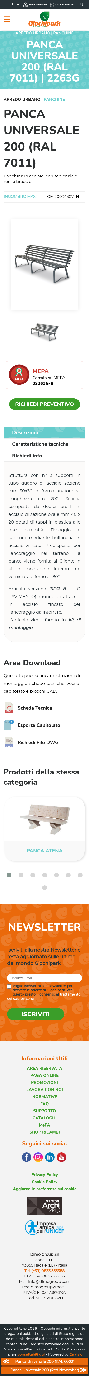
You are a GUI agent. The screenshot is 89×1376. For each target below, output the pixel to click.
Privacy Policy (44, 1175)
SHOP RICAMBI (44, 1132)
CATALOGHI (44, 1118)
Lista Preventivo (62, 4)
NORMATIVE (44, 1097)
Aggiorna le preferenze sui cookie (44, 1189)
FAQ (44, 1104)
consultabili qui (31, 1354)
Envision (77, 1354)
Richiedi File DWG (31, 742)
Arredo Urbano (22, 99)
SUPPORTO (44, 1111)
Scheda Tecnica (28, 708)
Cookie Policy (44, 1182)
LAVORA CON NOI (44, 1089)
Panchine (54, 99)
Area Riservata (35, 4)
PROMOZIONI (44, 1082)
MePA (44, 1125)
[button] (9, 875)
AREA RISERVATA (44, 1068)
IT (13, 4)
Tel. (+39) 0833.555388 (44, 1271)
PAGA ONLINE (44, 1075)
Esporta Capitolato (32, 725)
